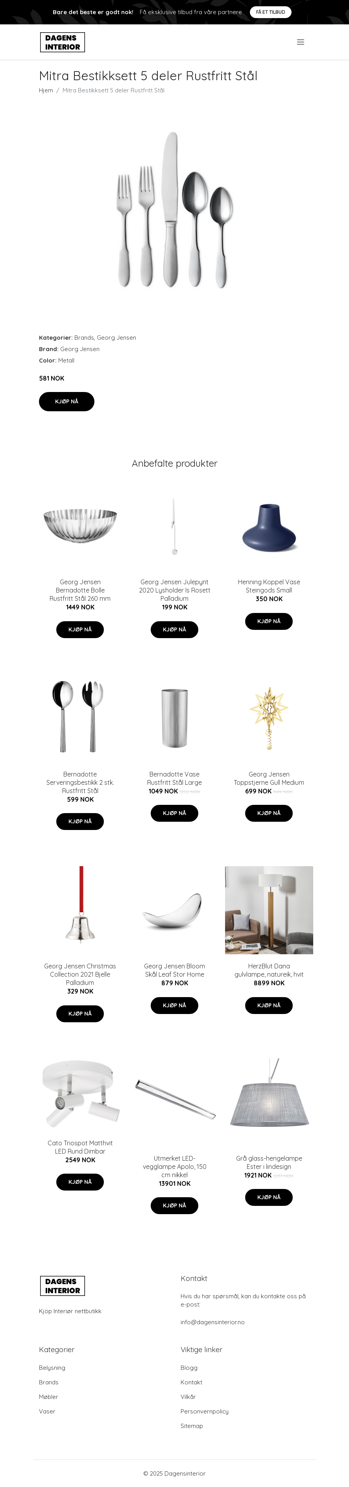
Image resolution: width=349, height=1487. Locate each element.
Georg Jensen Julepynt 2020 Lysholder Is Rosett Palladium (175, 590)
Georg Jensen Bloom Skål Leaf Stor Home (174, 970)
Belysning (52, 1367)
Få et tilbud (270, 12)
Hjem (46, 90)
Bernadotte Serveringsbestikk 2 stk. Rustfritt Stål (80, 782)
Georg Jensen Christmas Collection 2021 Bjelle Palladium (80, 974)
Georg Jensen (116, 337)
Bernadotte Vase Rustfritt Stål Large (174, 778)
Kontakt (191, 1382)
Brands (84, 337)
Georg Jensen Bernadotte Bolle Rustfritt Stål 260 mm (80, 590)
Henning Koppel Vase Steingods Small (269, 586)
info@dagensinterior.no (213, 1322)
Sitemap (192, 1426)
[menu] (301, 42)
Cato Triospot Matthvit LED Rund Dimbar (80, 1147)
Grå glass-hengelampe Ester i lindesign (269, 1162)
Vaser (47, 1411)
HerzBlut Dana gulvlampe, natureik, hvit (269, 970)
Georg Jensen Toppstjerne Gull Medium (269, 778)
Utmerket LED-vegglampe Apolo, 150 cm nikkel (175, 1166)
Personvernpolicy (205, 1411)
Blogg (189, 1367)
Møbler (48, 1397)
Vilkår (188, 1397)
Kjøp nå (66, 401)
